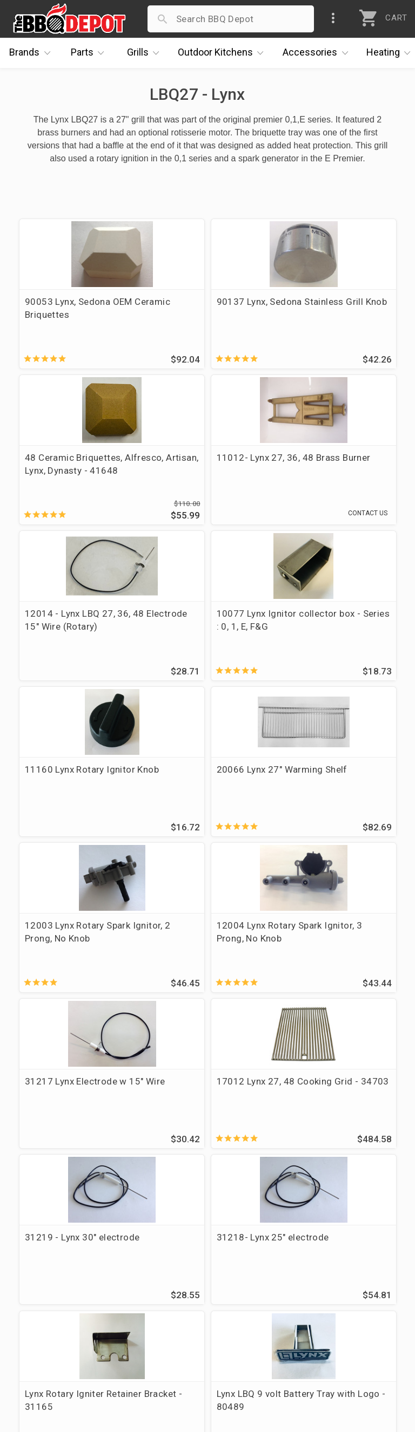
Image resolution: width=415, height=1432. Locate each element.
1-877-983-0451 (312, 1262)
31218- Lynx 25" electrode (188, 942)
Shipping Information (188, 1275)
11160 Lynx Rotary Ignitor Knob (64, 625)
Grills (146, 53)
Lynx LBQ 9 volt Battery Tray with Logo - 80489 (74, 1101)
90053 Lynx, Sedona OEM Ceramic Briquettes (78, 308)
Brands (32, 53)
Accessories (318, 53)
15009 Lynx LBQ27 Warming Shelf (193, 1101)
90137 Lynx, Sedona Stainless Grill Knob (196, 308)
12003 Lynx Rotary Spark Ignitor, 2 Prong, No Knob (334, 625)
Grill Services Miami (185, 1290)
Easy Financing (45, 1290)
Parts (90, 53)
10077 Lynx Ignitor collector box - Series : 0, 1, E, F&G (334, 473)
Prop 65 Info (170, 1306)
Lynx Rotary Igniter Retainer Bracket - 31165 (335, 942)
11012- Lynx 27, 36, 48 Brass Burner (73, 467)
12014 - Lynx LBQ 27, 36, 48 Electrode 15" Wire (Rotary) (206, 473)
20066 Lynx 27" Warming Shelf (206, 625)
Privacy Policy (172, 1322)
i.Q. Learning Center (56, 1259)
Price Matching (46, 1243)
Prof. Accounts (46, 1322)
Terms (156, 1337)
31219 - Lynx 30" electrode (60, 942)
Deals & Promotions (56, 1275)
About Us (33, 1228)
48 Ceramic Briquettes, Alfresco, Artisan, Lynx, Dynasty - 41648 (330, 314)
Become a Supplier (53, 1306)
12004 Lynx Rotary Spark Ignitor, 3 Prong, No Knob (77, 784)
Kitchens (223, 53)
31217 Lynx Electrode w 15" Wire (204, 784)
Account (161, 1243)
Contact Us (38, 1337)
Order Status (170, 1228)
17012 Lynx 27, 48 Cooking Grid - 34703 (327, 784)
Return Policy (171, 1259)
